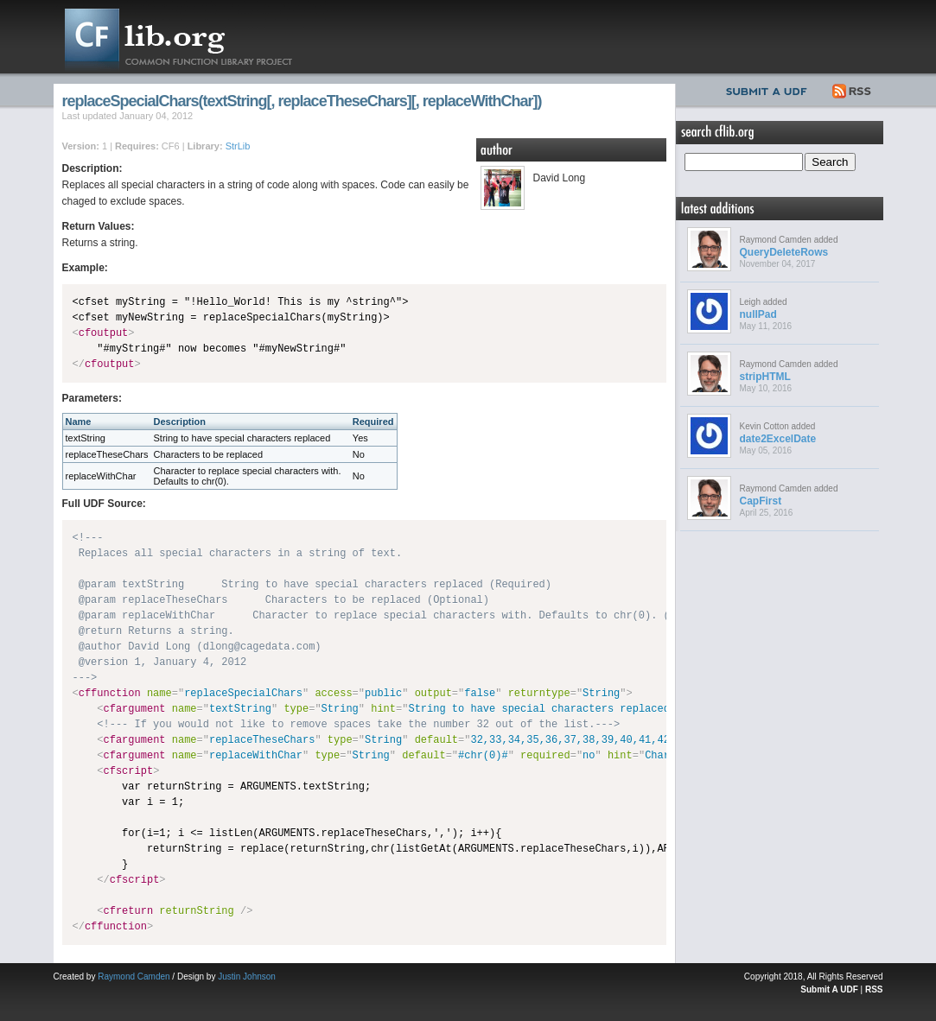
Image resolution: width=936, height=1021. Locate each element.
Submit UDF (770, 89)
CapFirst (761, 501)
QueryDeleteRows (784, 252)
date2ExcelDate (778, 439)
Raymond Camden (133, 976)
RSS (852, 89)
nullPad (758, 314)
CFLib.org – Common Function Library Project (192, 36)
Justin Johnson (247, 976)
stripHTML (765, 377)
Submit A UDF (828, 989)
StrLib (238, 146)
